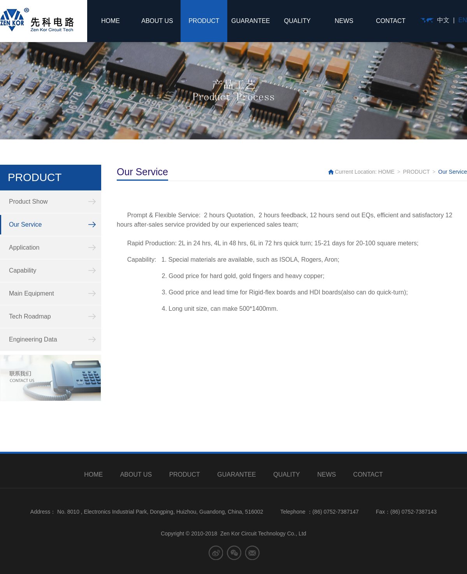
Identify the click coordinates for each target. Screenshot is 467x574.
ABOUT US (157, 21)
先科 (37, 20)
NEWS (344, 21)
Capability (22, 270)
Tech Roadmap (30, 316)
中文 (443, 20)
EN (462, 20)
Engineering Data (33, 339)
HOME (110, 21)
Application (24, 247)
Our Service (25, 224)
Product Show (28, 201)
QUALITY (297, 21)
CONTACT (391, 21)
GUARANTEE (250, 21)
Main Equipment (31, 293)
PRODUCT (203, 21)
